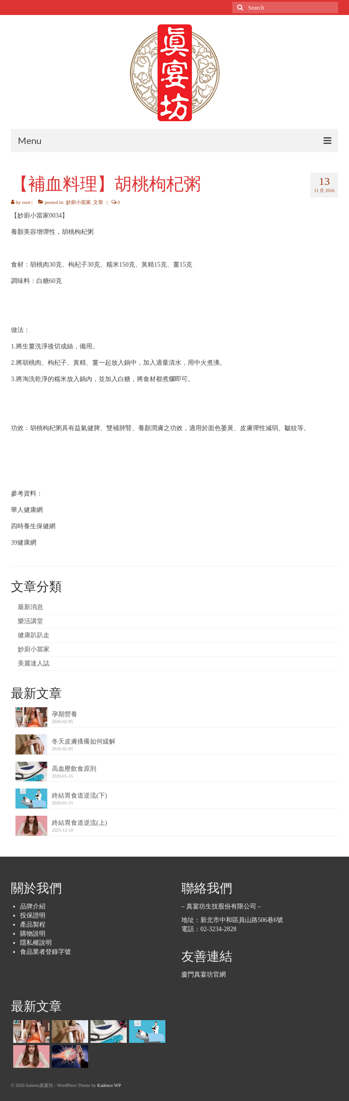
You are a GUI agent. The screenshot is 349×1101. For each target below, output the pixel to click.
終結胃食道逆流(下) (79, 795)
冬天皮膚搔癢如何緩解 (83, 741)
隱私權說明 (36, 942)
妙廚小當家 (78, 202)
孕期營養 (64, 714)
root (26, 202)
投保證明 (32, 915)
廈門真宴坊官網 (203, 974)
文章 (98, 202)
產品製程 (32, 924)
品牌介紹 (32, 906)
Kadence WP (109, 1085)
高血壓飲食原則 (74, 768)
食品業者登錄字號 (45, 951)
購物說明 (32, 933)
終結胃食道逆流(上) (79, 822)
